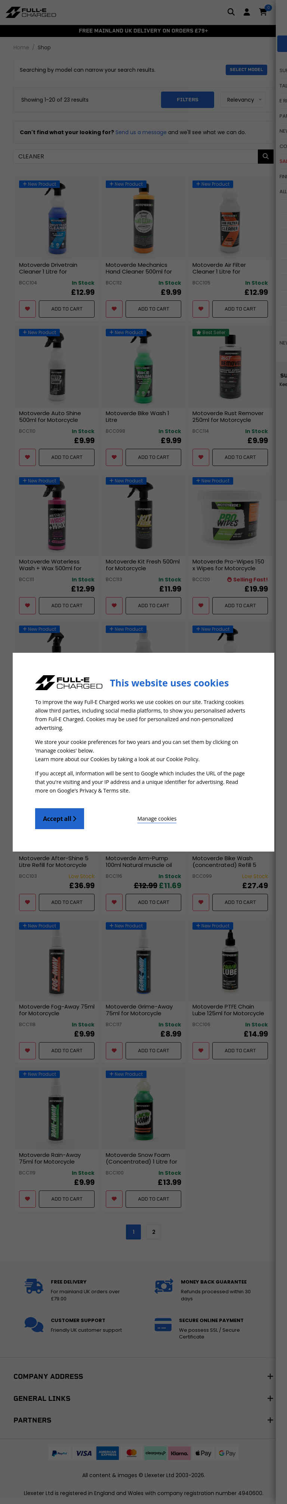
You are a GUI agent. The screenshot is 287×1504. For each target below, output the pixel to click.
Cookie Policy (182, 758)
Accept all (59, 816)
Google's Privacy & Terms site (93, 788)
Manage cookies (125, 816)
